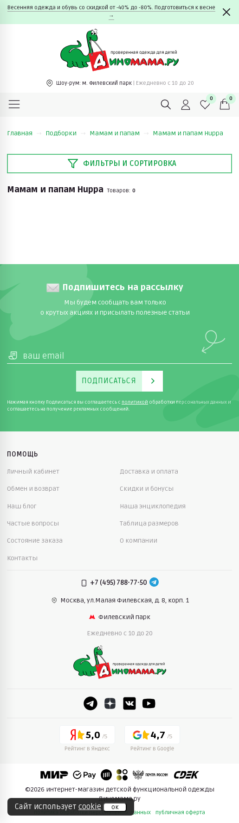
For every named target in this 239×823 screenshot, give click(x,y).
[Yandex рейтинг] (87, 740)
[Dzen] (110, 703)
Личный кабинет (33, 471)
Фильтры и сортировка (121, 163)
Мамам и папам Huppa (188, 133)
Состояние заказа (35, 540)
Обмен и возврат (33, 489)
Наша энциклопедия (153, 506)
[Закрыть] (226, 12)
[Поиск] (166, 104)
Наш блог (22, 506)
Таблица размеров (149, 523)
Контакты (22, 558)
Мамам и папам (119, 133)
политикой (135, 402)
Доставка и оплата (149, 471)
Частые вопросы (33, 523)
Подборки (65, 133)
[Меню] (14, 104)
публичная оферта (180, 812)
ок (114, 807)
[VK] (129, 703)
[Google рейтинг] (152, 740)
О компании (138, 540)
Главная (24, 133)
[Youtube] (149, 703)
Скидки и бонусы (147, 489)
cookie (89, 806)
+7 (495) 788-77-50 (118, 583)
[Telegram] (154, 583)
